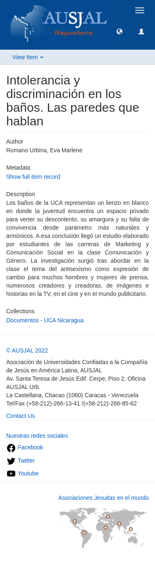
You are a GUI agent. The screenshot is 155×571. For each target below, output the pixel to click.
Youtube (22, 473)
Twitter (20, 460)
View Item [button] (27, 57)
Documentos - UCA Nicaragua (45, 320)
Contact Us (20, 416)
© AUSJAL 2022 (27, 350)
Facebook (24, 447)
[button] (119, 31)
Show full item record (33, 176)
